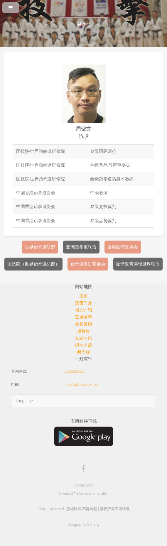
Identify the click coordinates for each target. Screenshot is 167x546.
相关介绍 (83, 309)
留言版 (83, 352)
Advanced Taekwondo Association (83, 493)
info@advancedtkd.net (81, 384)
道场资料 (83, 317)
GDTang (93, 524)
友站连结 (83, 338)
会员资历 (83, 324)
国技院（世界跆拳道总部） (33, 264)
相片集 (83, 331)
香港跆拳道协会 (122, 247)
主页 (83, 295)
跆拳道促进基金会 (87, 264)
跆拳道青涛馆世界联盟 (138, 264)
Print (83, 23)
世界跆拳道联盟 (40, 247)
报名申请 (83, 345)
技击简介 (83, 302)
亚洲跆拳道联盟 (81, 247)
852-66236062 (75, 371)
